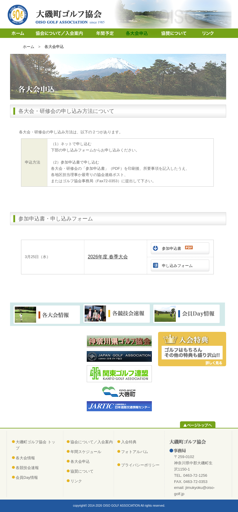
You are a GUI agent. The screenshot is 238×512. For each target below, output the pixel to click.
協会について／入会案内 (59, 33)
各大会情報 (25, 458)
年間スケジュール (104, 33)
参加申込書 (177, 248)
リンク (204, 33)
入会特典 (128, 442)
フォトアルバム (134, 451)
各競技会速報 (27, 467)
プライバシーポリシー (140, 465)
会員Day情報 (27, 477)
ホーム (18, 33)
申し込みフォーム (177, 265)
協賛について (169, 33)
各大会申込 (134, 33)
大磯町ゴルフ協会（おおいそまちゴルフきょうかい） (57, 14)
